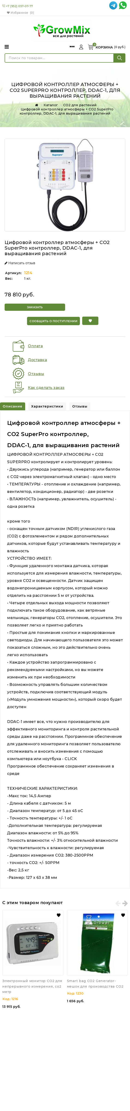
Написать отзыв (20, 263)
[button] (90, 321)
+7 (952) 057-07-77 (19, 6)
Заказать (35, 307)
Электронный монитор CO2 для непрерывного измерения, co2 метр (32, 985)
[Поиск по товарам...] (59, 58)
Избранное (20, 12)
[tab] (12, 406)
